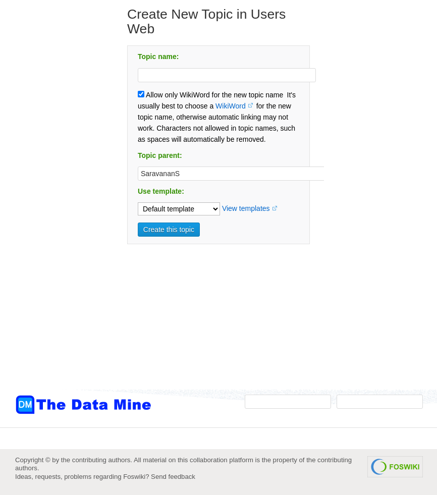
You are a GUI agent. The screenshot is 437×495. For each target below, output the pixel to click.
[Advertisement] (55, 203)
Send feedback (173, 476)
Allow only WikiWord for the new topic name (210, 95)
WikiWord (230, 106)
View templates (246, 208)
